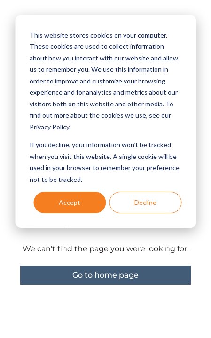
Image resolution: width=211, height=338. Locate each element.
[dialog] (105, 121)
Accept (69, 202)
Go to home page (105, 274)
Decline (145, 202)
